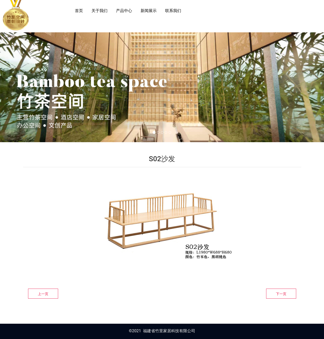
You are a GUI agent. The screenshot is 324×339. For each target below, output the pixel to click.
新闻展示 (149, 10)
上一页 (43, 294)
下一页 (281, 294)
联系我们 (173, 10)
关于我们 (99, 10)
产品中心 (124, 10)
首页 (79, 10)
